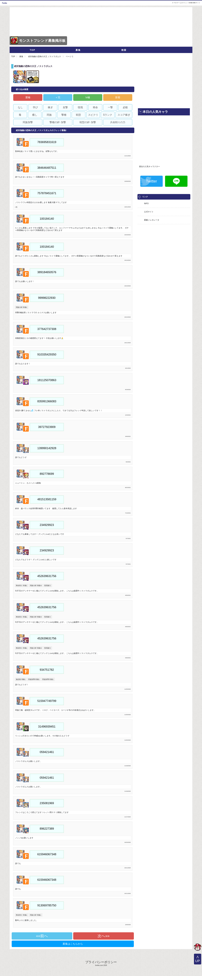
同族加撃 (28, 122)
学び (35, 107)
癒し (34, 114)
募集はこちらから (73, 943)
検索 (123, 50)
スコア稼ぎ (124, 114)
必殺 (125, 107)
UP (197, 961)
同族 (49, 114)
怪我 (80, 107)
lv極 (88, 97)
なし (20, 107)
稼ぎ (50, 107)
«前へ (43, 936)
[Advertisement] (163, 85)
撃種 (63, 114)
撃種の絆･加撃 (58, 122)
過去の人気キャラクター (149, 166)
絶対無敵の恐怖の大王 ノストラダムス (44, 56)
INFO (146, 203)
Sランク (107, 114)
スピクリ (93, 114)
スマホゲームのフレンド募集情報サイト (186, 2)
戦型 (78, 114)
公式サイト (149, 212)
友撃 (65, 107)
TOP (32, 50)
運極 (27, 97)
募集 (78, 50)
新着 (117, 97)
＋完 (57, 97)
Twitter (151, 181)
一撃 (110, 107)
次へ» (102, 936)
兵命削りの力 (117, 122)
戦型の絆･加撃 (88, 122)
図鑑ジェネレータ (151, 220)
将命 (95, 107)
